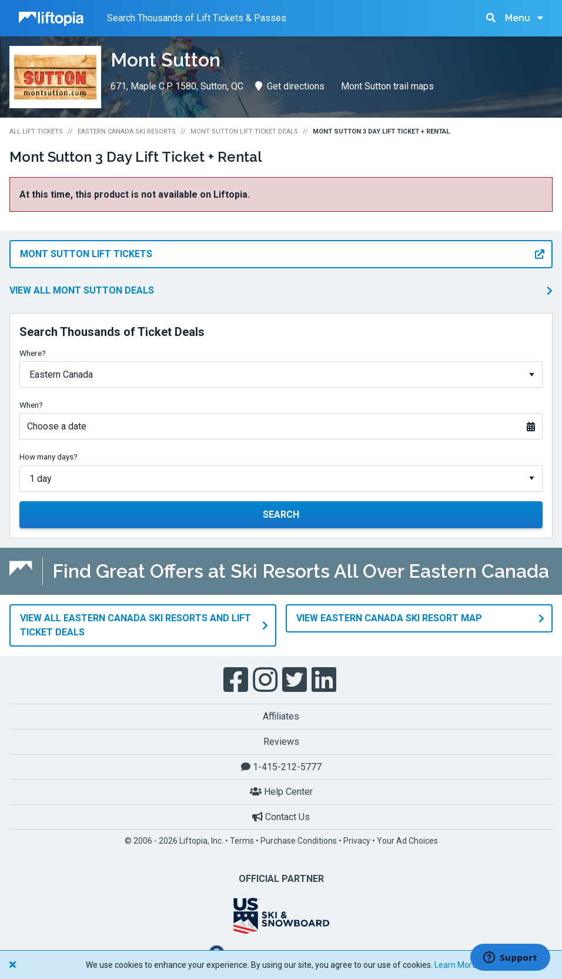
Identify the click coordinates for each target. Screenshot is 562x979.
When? (31, 404)
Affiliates (281, 716)
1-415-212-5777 (281, 766)
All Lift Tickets (36, 131)
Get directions (290, 86)
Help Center (281, 791)
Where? (32, 353)
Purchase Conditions (298, 840)
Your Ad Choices (407, 840)
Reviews (281, 741)
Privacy (356, 840)
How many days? (48, 456)
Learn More (455, 965)
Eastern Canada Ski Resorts (127, 131)
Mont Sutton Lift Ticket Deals (244, 131)
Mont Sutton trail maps (387, 86)
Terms (242, 840)
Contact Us (281, 817)
